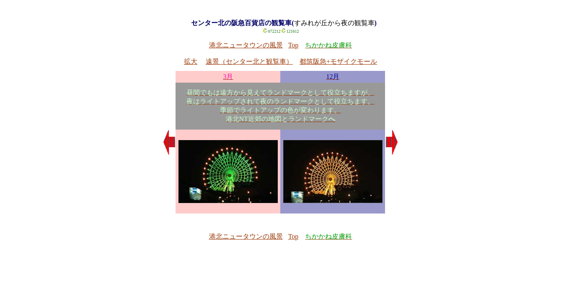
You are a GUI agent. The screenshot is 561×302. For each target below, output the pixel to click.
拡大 (190, 61)
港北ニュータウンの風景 (246, 45)
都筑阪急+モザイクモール (338, 61)
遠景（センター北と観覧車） (249, 61)
